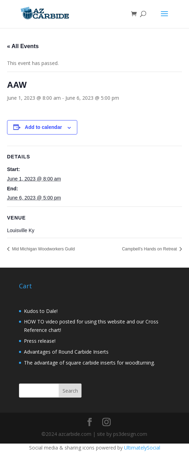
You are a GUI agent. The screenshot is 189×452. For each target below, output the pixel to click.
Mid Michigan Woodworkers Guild (43, 249)
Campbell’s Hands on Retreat (150, 249)
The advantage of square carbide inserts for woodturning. (89, 362)
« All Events (23, 46)
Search (70, 390)
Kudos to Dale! (41, 311)
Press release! (40, 341)
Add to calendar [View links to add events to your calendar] (43, 127)
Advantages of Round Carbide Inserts (66, 351)
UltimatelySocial (142, 447)
